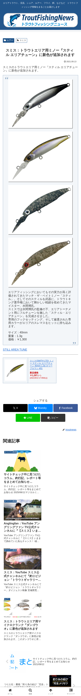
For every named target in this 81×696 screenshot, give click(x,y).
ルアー (8, 40)
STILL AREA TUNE (15, 349)
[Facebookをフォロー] (61, 633)
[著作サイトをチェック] (20, 625)
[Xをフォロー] (61, 625)
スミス (21, 40)
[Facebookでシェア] (65, 408)
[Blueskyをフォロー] (20, 633)
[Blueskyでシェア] (40, 408)
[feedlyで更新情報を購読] (61, 642)
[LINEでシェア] (28, 418)
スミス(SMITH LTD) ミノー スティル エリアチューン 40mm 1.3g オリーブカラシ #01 (42, 365)
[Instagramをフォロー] (20, 642)
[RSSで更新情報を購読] (41, 651)
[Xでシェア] (15, 408)
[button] (53, 418)
